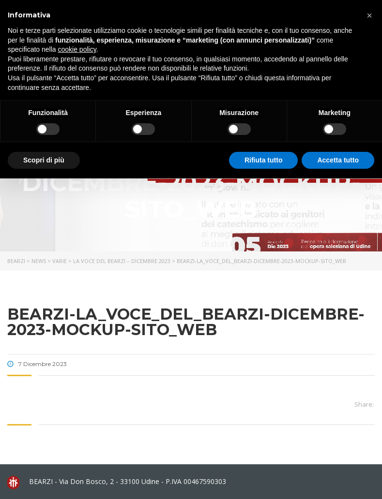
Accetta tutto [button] (338, 160)
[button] (369, 15)
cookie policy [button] (77, 49)
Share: (364, 404)
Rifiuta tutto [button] (263, 160)
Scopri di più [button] (43, 160)
